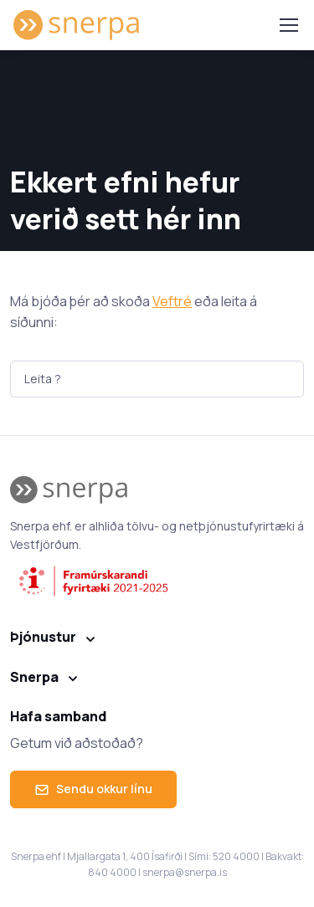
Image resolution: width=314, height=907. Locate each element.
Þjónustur (43, 637)
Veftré (172, 301)
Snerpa (34, 677)
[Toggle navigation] (288, 25)
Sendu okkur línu (93, 789)
